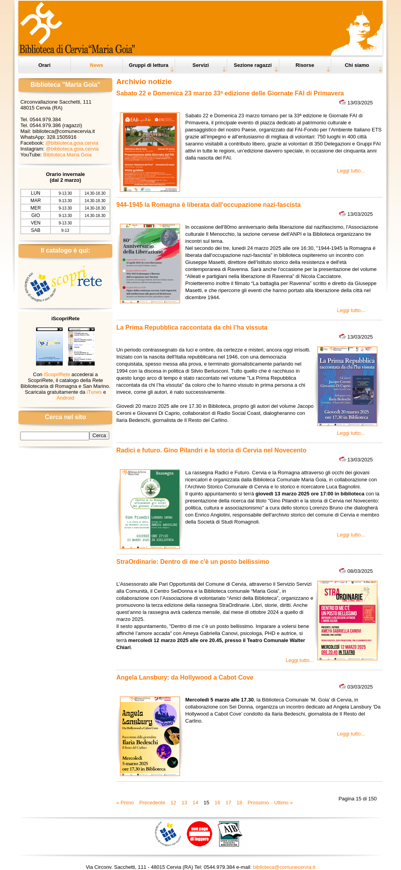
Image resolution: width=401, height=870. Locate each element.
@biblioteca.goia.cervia (71, 143)
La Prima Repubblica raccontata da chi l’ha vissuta (191, 327)
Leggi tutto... (351, 171)
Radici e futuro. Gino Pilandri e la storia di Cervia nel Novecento (211, 450)
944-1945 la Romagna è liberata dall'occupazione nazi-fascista (208, 204)
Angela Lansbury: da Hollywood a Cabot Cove (184, 677)
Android (65, 398)
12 (173, 802)
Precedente (152, 802)
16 (217, 802)
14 (195, 802)
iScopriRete (57, 374)
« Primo (125, 802)
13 (184, 802)
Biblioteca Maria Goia (67, 155)
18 (239, 802)
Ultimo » (283, 802)
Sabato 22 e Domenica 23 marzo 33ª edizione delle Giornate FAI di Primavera (230, 93)
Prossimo (258, 802)
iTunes (94, 392)
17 (228, 802)
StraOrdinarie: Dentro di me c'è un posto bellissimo (192, 561)
